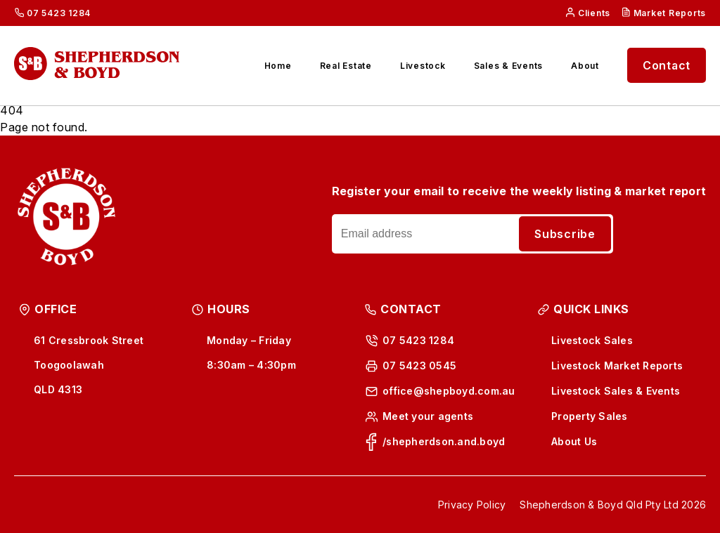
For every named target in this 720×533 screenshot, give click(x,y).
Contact (666, 65)
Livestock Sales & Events (615, 391)
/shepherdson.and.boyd (443, 441)
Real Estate (346, 65)
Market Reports (670, 13)
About (585, 65)
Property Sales (589, 416)
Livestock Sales (592, 340)
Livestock (423, 65)
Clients (594, 13)
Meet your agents (427, 416)
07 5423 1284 (59, 13)
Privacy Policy (472, 505)
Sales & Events (509, 65)
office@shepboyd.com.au (448, 391)
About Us (574, 441)
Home (278, 65)
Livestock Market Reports (617, 365)
